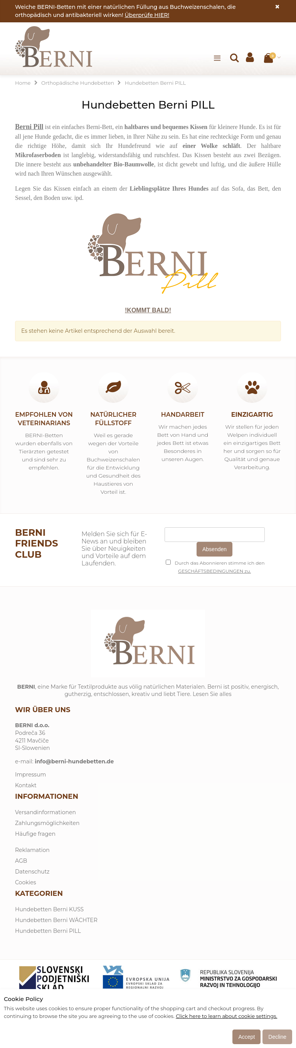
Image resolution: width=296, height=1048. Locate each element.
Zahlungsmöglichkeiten (47, 823)
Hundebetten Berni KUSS (49, 909)
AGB (21, 860)
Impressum (30, 774)
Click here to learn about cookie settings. (226, 1016)
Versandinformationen (45, 812)
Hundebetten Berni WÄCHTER (56, 920)
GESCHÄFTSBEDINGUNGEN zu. (214, 571)
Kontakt (26, 785)
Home (22, 83)
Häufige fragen (35, 833)
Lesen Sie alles (212, 694)
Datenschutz (32, 871)
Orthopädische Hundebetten (77, 83)
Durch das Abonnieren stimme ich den (215, 563)
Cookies (25, 882)
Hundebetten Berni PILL (48, 930)
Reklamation (32, 850)
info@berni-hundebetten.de (74, 761)
